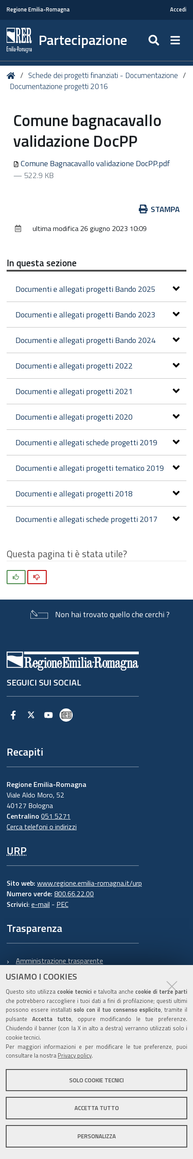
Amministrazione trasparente (59, 960)
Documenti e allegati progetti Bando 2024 (97, 340)
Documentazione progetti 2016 (59, 86)
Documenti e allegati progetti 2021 (97, 391)
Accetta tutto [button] (96, 1107)
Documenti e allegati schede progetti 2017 (97, 519)
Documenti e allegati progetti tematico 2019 (97, 468)
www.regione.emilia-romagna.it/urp (89, 883)
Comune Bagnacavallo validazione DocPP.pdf (91, 163)
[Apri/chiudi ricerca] (155, 40)
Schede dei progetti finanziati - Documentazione (103, 75)
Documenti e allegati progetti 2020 (97, 417)
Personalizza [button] (97, 1136)
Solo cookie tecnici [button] (96, 1080)
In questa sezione (42, 263)
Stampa (159, 209)
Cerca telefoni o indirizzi (42, 826)
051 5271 (56, 816)
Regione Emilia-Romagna (38, 9)
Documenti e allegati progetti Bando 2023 (97, 314)
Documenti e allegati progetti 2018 (97, 493)
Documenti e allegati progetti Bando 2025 (97, 289)
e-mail (40, 904)
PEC (62, 904)
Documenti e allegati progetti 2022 (97, 366)
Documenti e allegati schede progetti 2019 (97, 442)
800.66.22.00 (74, 893)
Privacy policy (75, 1055)
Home (13, 75)
